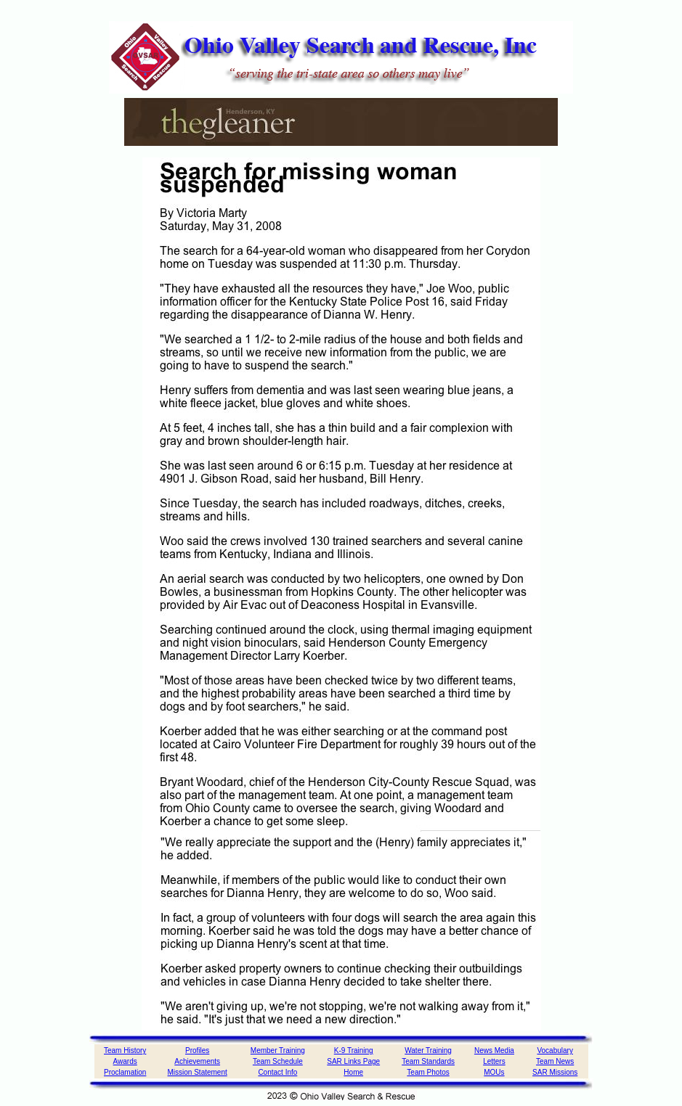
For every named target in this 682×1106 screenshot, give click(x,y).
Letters (494, 1061)
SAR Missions (554, 1072)
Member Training (278, 1050)
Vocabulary (554, 1050)
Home (353, 1072)
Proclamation (125, 1072)
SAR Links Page (353, 1061)
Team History (125, 1050)
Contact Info (277, 1072)
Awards (125, 1061)
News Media (494, 1050)
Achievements (197, 1061)
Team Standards (428, 1061)
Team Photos (428, 1072)
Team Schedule (278, 1061)
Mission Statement (197, 1072)
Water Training (428, 1050)
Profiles (197, 1050)
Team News (555, 1061)
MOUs (494, 1072)
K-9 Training (353, 1050)
